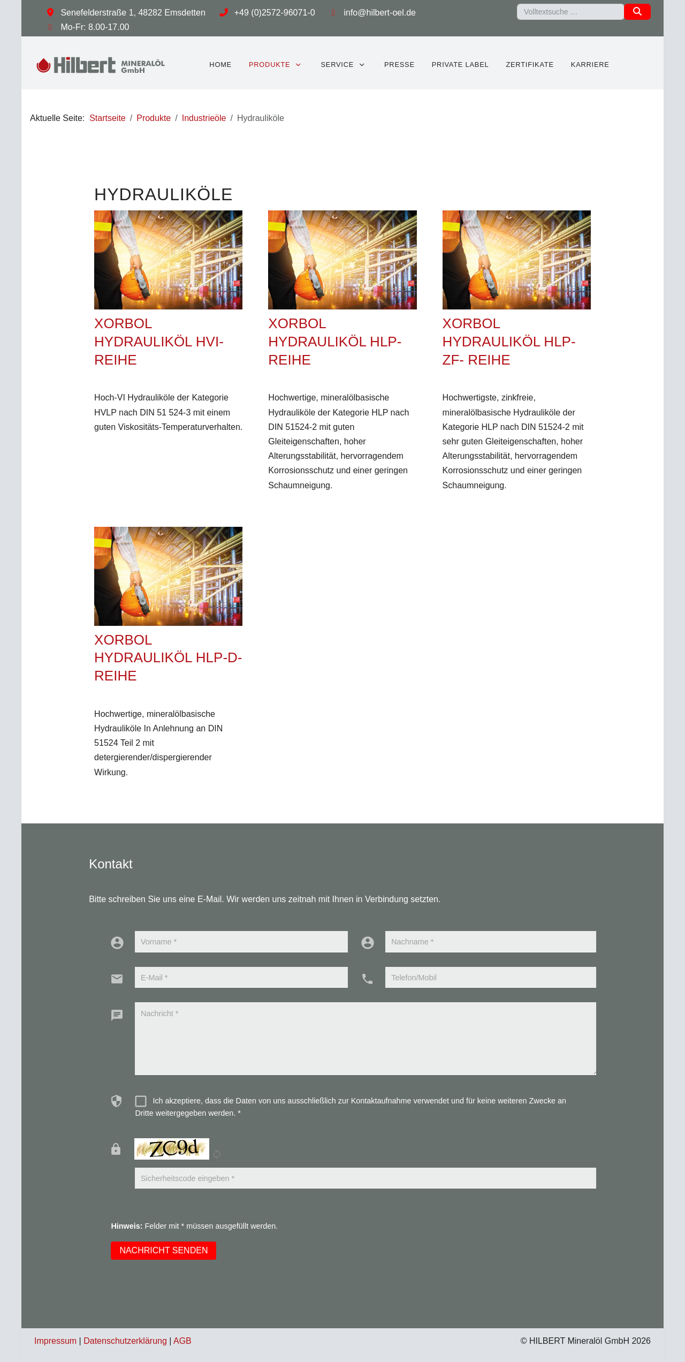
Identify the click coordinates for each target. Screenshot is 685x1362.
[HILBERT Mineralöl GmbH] (101, 64)
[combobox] (571, 12)
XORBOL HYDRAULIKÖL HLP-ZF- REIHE (509, 341)
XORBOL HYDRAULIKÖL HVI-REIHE (159, 341)
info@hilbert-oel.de (380, 12)
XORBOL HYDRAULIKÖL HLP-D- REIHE (168, 658)
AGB (182, 1340)
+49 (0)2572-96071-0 (274, 12)
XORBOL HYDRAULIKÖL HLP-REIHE (334, 341)
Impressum (55, 1340)
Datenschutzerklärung (125, 1340)
